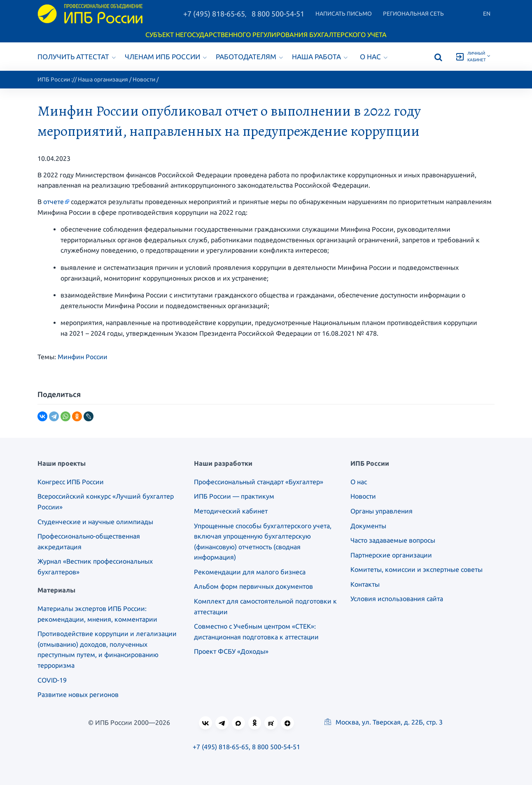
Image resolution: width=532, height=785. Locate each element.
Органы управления (381, 511)
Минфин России (82, 356)
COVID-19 (52, 680)
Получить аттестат (76, 56)
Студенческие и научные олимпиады (95, 521)
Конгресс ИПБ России (70, 481)
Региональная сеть (413, 13)
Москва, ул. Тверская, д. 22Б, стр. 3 (383, 722)
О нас (373, 56)
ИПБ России (53, 79)
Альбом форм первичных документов (253, 586)
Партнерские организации (391, 555)
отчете (53, 201)
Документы (368, 526)
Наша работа (320, 56)
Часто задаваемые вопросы (392, 540)
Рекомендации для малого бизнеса (250, 572)
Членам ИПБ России (166, 56)
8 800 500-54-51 (278, 13)
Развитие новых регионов (78, 694)
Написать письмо (343, 13)
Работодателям (249, 56)
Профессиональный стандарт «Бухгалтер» (258, 481)
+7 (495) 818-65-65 (214, 13)
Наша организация (103, 79)
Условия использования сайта (396, 598)
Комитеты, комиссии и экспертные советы (416, 569)
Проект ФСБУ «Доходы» (231, 651)
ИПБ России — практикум (234, 496)
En (486, 13)
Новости (144, 79)
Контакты (365, 584)
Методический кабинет (231, 511)
